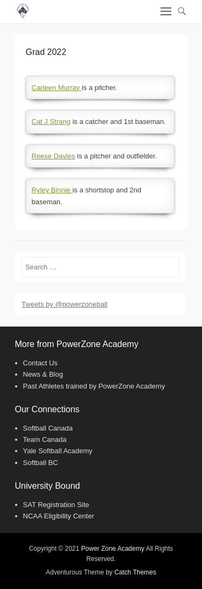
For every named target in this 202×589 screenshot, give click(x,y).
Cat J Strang (51, 121)
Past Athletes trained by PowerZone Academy (94, 386)
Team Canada (45, 439)
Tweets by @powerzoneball (64, 304)
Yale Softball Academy (58, 451)
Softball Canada (48, 428)
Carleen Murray (57, 88)
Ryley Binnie (52, 190)
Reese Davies (53, 156)
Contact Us (40, 363)
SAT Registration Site (56, 505)
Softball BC (40, 463)
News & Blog (43, 374)
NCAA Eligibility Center (58, 516)
